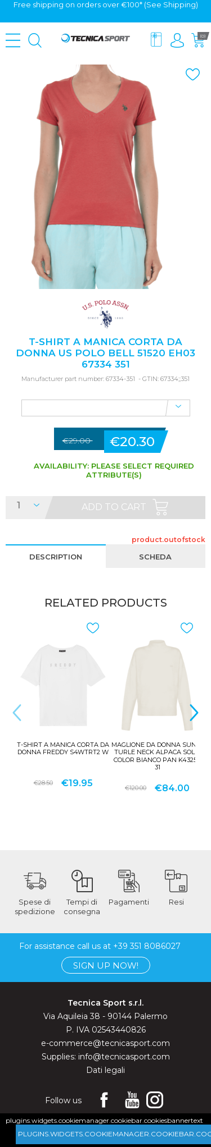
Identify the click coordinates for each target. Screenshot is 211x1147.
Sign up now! (105, 965)
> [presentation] (194, 712)
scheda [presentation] (155, 556)
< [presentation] (16, 712)
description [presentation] (55, 556)
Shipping (179, 4)
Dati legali (105, 1070)
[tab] (56, 556)
